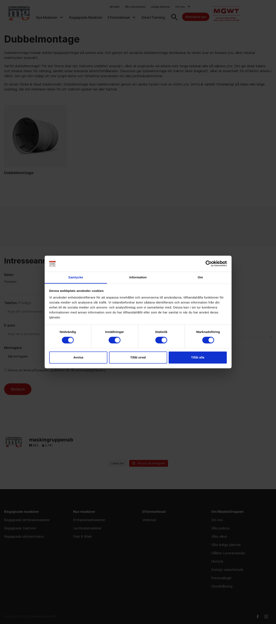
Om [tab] (200, 277)
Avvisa (78, 357)
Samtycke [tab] (75, 277)
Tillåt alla (197, 357)
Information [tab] (138, 277)
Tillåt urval (138, 357)
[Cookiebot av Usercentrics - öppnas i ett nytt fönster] (208, 264)
